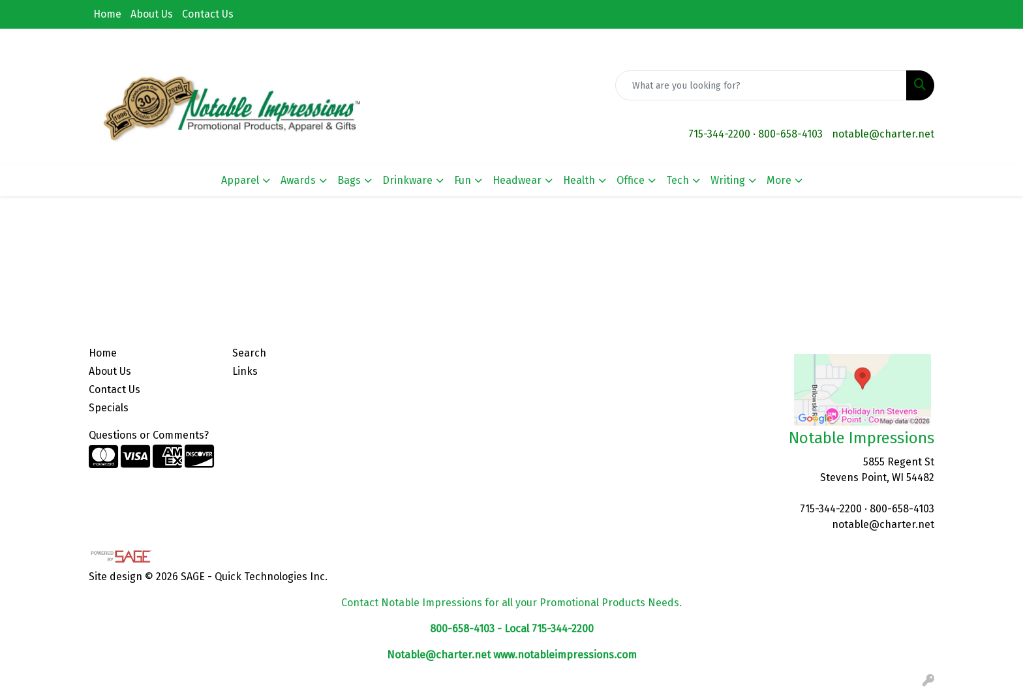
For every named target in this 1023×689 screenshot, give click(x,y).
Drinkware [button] (407, 180)
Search (249, 353)
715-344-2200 (719, 134)
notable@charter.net (883, 134)
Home (107, 14)
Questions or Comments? (149, 435)
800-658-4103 (790, 134)
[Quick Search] (761, 85)
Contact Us (208, 14)
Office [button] (631, 180)
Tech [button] (677, 180)
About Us (151, 14)
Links (245, 371)
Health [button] (579, 180)
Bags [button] (349, 180)
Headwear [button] (517, 180)
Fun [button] (462, 180)
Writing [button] (727, 180)
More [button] (779, 180)
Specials (109, 408)
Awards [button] (298, 180)
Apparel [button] (240, 180)
